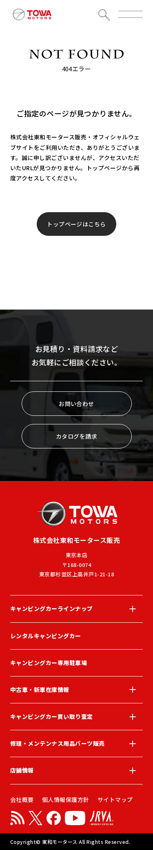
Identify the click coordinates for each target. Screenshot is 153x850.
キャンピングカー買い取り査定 (76, 717)
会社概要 (22, 799)
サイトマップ (115, 799)
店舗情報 (76, 770)
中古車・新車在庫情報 (76, 689)
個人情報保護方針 (65, 799)
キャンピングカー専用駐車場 (48, 663)
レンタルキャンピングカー (45, 636)
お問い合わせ (76, 404)
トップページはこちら (76, 224)
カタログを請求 (76, 436)
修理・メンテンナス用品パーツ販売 (76, 744)
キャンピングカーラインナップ (76, 609)
